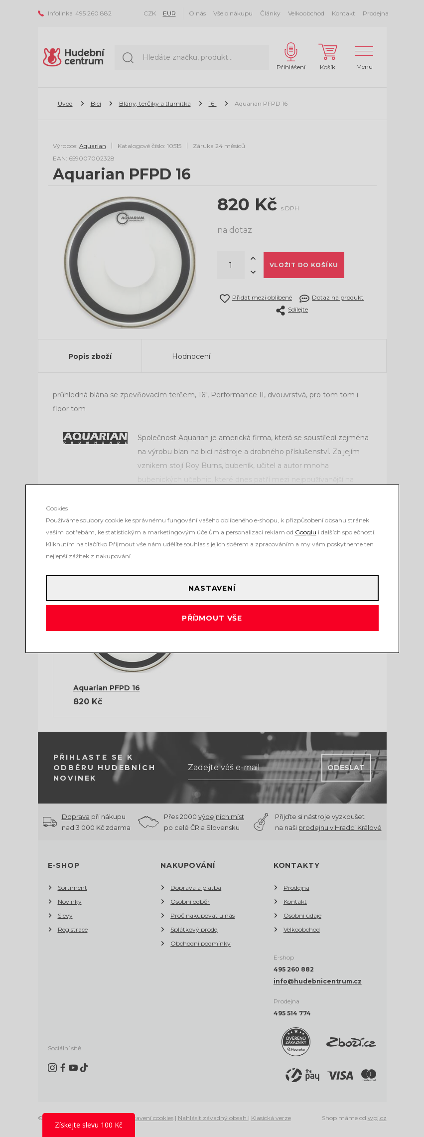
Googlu (305, 532)
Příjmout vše (212, 618)
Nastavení (212, 588)
